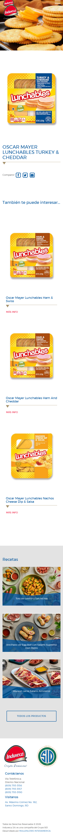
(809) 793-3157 (13, 789)
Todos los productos (31, 716)
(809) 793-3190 (13, 792)
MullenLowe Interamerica (35, 831)
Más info (12, 312)
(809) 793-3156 (13, 785)
